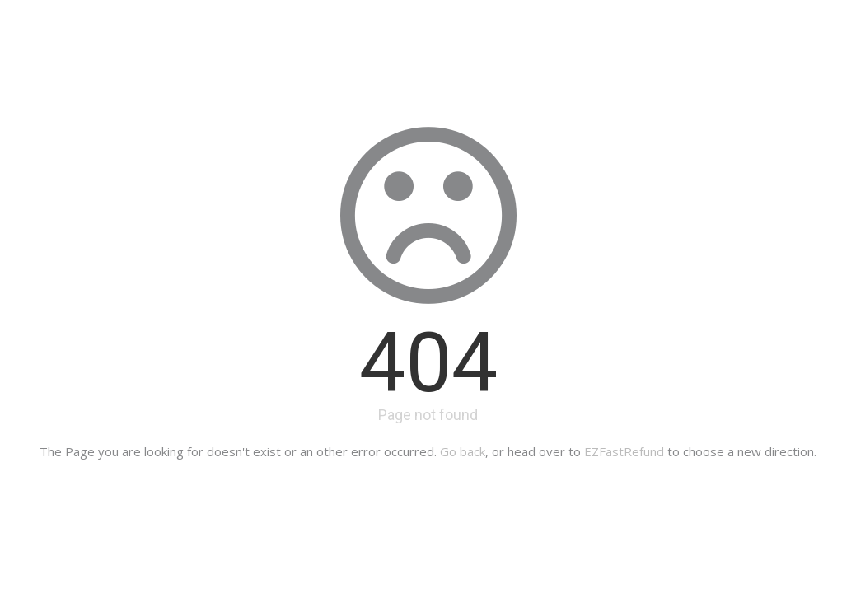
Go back (462, 451)
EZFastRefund (624, 451)
